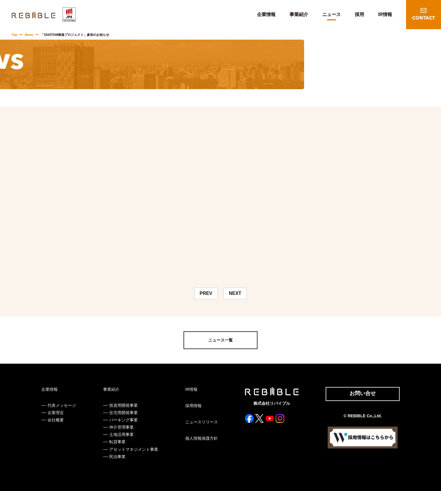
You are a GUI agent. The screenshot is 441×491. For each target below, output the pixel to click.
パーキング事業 (123, 420)
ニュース (331, 14)
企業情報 (266, 14)
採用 (359, 14)
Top (14, 34)
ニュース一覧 (220, 340)
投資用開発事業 (123, 405)
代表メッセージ (61, 405)
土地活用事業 (121, 434)
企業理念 (55, 412)
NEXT (235, 293)
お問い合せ (363, 393)
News (29, 34)
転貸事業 (117, 441)
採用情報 (193, 405)
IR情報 (385, 14)
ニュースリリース (201, 422)
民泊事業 (117, 456)
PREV (206, 293)
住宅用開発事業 (123, 412)
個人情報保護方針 (201, 438)
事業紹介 (299, 14)
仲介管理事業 (121, 427)
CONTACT (423, 18)
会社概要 (55, 420)
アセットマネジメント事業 (133, 449)
